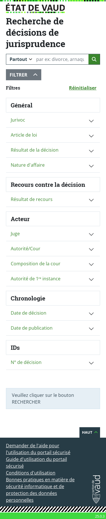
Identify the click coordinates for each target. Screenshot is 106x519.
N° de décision (26, 362)
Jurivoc (18, 120)
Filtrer (25, 74)
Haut (91, 432)
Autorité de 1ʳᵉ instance (35, 279)
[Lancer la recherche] (94, 59)
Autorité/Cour (25, 248)
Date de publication (32, 328)
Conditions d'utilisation (30, 473)
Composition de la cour (35, 263)
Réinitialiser (84, 87)
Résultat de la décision (35, 150)
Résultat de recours (32, 199)
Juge (15, 233)
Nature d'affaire (28, 165)
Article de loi (24, 135)
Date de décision (28, 313)
